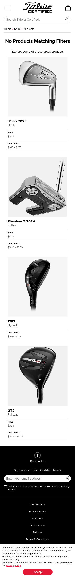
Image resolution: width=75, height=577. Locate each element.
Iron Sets (28, 29)
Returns (37, 532)
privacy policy (13, 565)
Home (7, 29)
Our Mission (37, 504)
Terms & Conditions (38, 539)
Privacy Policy (37, 511)
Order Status (37, 525)
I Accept (38, 572)
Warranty (37, 518)
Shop (17, 29)
